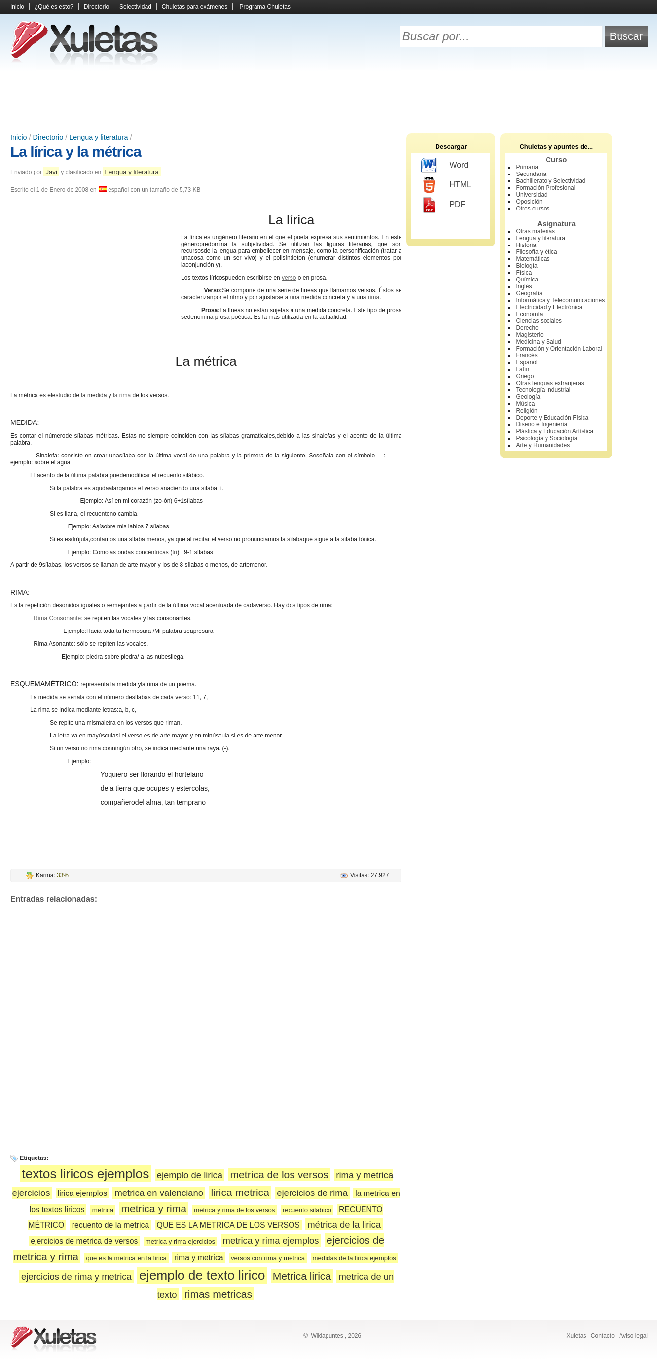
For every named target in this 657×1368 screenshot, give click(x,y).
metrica (102, 1210)
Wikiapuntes (327, 1336)
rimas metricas (218, 1293)
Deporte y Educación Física (552, 417)
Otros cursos (532, 208)
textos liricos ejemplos (85, 1173)
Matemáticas (532, 258)
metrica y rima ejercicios (180, 1241)
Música (525, 403)
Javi (51, 171)
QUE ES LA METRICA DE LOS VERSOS (228, 1225)
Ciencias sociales (539, 320)
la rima (122, 395)
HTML (446, 185)
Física (524, 272)
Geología (528, 396)
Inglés (524, 286)
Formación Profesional (545, 187)
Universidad (531, 194)
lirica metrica (240, 1192)
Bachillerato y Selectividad (550, 180)
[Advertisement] (328, 98)
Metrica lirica (302, 1276)
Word (444, 166)
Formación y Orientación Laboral (559, 348)
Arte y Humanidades (543, 445)
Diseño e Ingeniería (541, 424)
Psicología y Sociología (546, 438)
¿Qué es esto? (54, 6)
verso (289, 277)
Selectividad (135, 6)
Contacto (603, 1336)
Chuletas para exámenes (194, 6)
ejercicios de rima (312, 1193)
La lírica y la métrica (75, 151)
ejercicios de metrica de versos (84, 1241)
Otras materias (535, 231)
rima (373, 297)
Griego (525, 376)
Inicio (17, 6)
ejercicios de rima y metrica (76, 1276)
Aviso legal (633, 1336)
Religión (526, 410)
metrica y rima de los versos (234, 1210)
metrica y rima (153, 1208)
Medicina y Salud (538, 341)
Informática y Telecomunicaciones (560, 300)
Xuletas (576, 1336)
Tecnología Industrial (543, 389)
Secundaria (531, 174)
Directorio (96, 6)
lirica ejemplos (82, 1193)
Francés (526, 355)
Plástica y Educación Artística (554, 431)
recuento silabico (307, 1210)
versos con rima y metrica (268, 1258)
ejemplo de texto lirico (202, 1275)
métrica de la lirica (344, 1224)
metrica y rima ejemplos (271, 1240)
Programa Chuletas (265, 6)
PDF (443, 205)
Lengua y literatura (98, 137)
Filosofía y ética (536, 251)
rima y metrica (198, 1257)
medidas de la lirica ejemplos (354, 1258)
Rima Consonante (57, 618)
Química (527, 279)
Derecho (527, 327)
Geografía (529, 293)
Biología (526, 265)
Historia (526, 245)
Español (526, 362)
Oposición (529, 201)
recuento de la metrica (110, 1225)
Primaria (527, 167)
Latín (522, 369)
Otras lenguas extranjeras (550, 383)
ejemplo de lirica (189, 1175)
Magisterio (529, 334)
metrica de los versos (279, 1174)
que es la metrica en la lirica (126, 1258)
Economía (529, 314)
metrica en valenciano (158, 1193)
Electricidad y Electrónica (549, 307)
